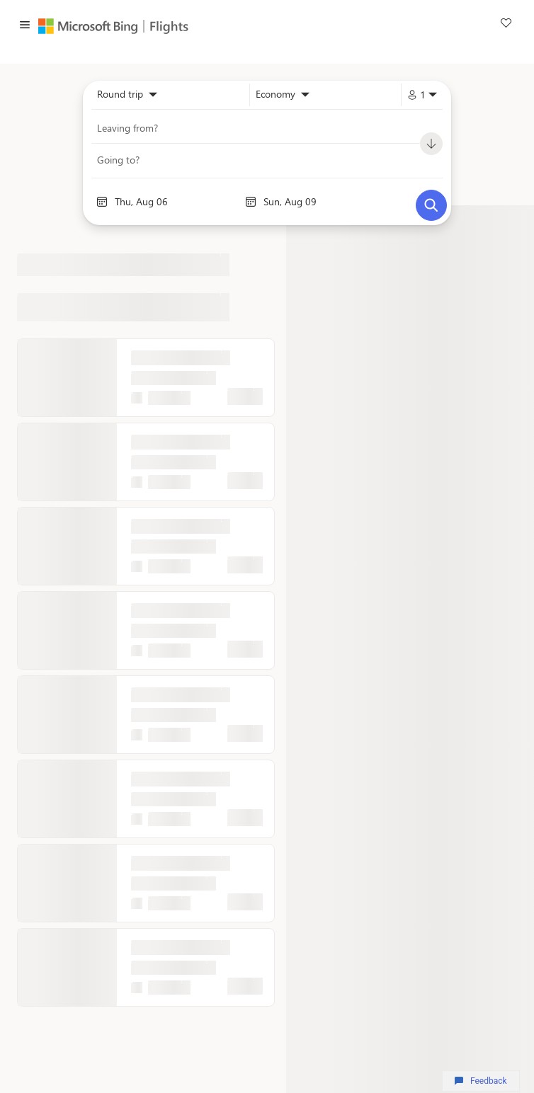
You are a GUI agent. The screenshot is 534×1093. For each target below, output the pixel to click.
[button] (25, 26)
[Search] (431, 205)
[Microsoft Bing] (91, 26)
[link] (506, 25)
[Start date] (176, 202)
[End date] (325, 202)
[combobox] (127, 95)
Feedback (480, 1081)
